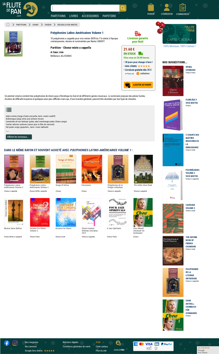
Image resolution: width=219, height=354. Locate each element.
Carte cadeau (102, 346)
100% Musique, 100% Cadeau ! (179, 46)
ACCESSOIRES (90, 16)
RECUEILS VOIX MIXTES (67, 24)
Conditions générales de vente (78, 346)
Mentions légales (70, 342)
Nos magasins (31, 342)
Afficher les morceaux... (18, 136)
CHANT (36, 24)
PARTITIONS (58, 16)
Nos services (31, 346)
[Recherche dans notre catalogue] (88, 8)
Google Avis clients (39, 350)
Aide (98, 342)
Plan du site (101, 350)
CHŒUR (48, 24)
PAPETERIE (109, 16)
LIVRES (73, 16)
